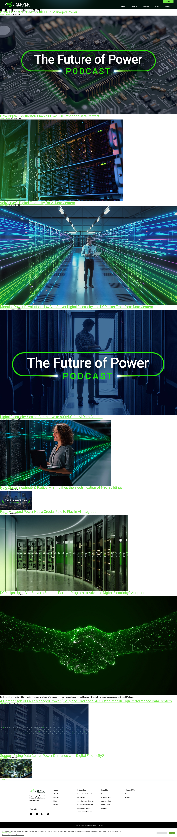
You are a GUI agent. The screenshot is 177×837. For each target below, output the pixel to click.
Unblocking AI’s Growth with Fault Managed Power (38, 12)
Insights (157, 6)
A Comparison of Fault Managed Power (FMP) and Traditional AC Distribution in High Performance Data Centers (86, 701)
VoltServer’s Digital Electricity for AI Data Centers (37, 203)
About (124, 6)
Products (134, 6)
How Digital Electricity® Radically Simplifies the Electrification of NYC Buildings (61, 487)
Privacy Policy (6, 833)
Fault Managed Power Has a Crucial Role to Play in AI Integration (49, 511)
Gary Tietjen (4, 205)
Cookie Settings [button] (162, 833)
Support (168, 6)
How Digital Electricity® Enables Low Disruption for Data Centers (49, 116)
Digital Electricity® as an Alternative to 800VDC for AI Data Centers (51, 417)
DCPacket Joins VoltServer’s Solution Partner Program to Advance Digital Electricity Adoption (72, 593)
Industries (146, 6)
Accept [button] (172, 833)
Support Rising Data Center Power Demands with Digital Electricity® (52, 756)
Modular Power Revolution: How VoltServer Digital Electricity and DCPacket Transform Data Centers (76, 307)
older (2, 780)
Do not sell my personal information (13, 835)
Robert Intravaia (5, 14)
